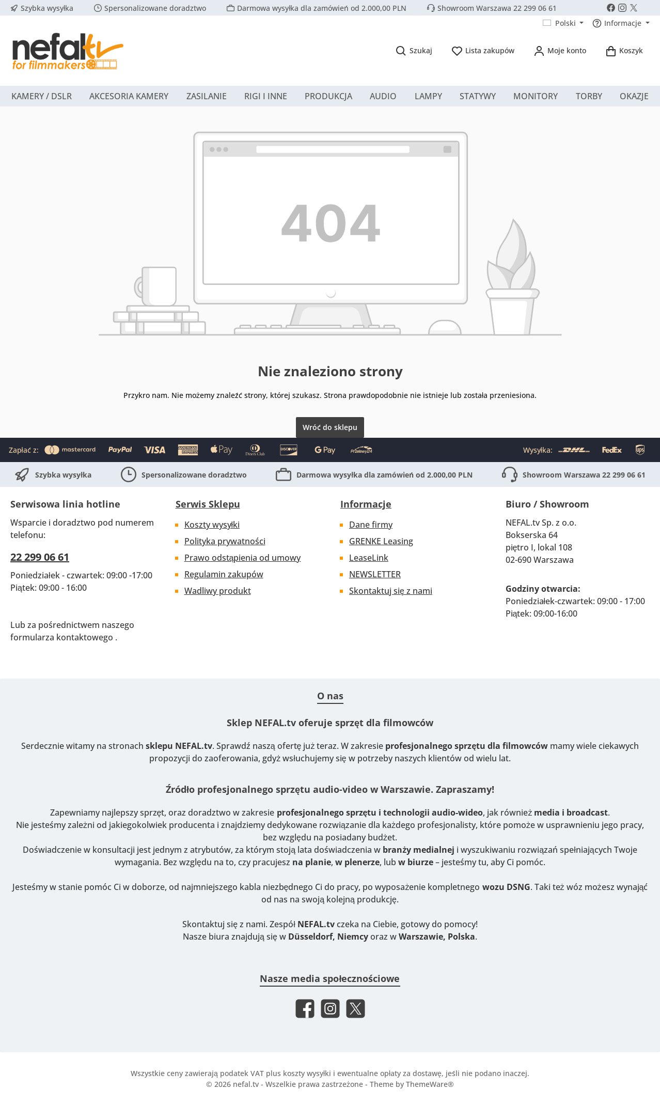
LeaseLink (368, 557)
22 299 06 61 (39, 557)
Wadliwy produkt (217, 590)
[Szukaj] (413, 50)
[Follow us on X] (633, 8)
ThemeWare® (430, 1084)
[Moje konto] (559, 50)
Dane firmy (370, 524)
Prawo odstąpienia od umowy (242, 557)
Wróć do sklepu (330, 427)
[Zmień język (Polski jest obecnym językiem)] (563, 23)
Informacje (365, 504)
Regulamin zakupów (223, 574)
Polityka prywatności (224, 541)
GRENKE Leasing (381, 541)
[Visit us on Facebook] (611, 8)
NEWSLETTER (375, 574)
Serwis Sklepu (208, 504)
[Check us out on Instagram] (622, 8)
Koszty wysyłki (212, 524)
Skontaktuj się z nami (390, 590)
